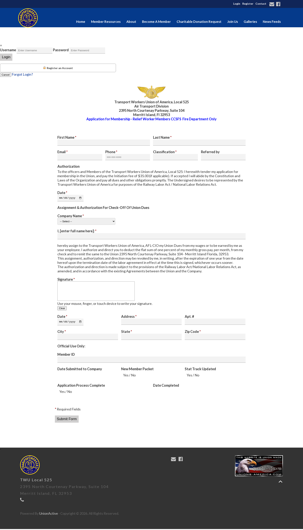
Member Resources (106, 22)
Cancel (6, 74)
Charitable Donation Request (199, 22)
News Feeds (272, 22)
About (131, 22)
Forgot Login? (22, 74)
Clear (62, 308)
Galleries (250, 22)
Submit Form (67, 420)
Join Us (232, 22)
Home (80, 22)
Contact (260, 3)
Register (247, 3)
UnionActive (48, 514)
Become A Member (156, 22)
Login (236, 3)
